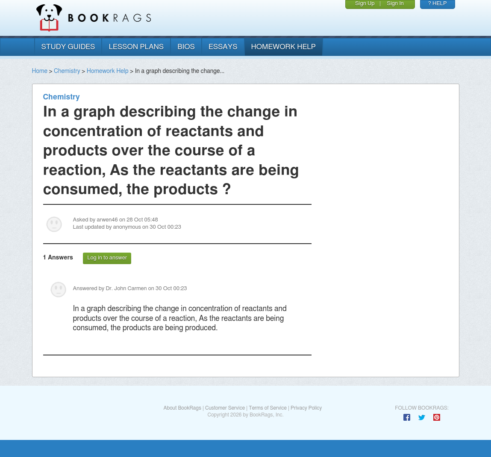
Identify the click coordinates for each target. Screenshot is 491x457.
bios (186, 46)
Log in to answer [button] (107, 258)
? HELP (437, 3)
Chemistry (67, 71)
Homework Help (108, 71)
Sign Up (365, 3)
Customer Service (225, 407)
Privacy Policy (306, 407)
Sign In (395, 3)
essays (223, 46)
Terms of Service (268, 407)
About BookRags (182, 407)
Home (39, 71)
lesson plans (136, 46)
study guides (68, 46)
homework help (283, 46)
